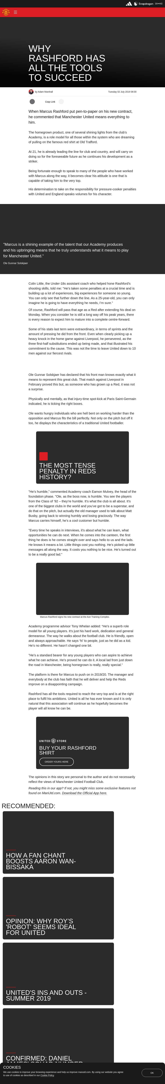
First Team (69, 953)
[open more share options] (61, 101)
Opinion (36, 953)
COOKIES (12, 1067)
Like (52, 953)
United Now (56, 963)
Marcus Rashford (94, 953)
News (115, 953)
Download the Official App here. (84, 793)
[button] (15, 12)
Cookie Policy (47, 1075)
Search (36, 963)
